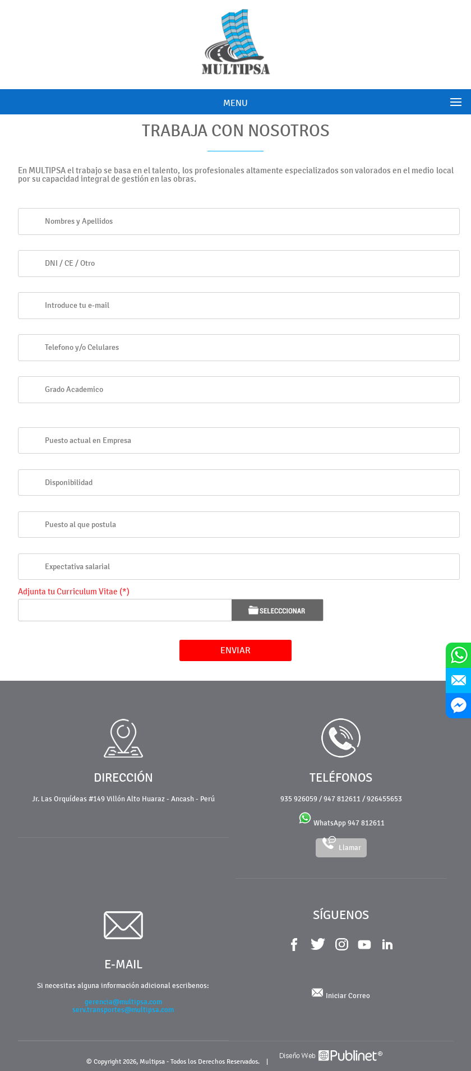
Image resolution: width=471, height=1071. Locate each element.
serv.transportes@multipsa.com (123, 1009)
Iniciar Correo (341, 995)
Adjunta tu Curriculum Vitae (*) (74, 592)
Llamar (341, 845)
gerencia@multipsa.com (123, 1002)
